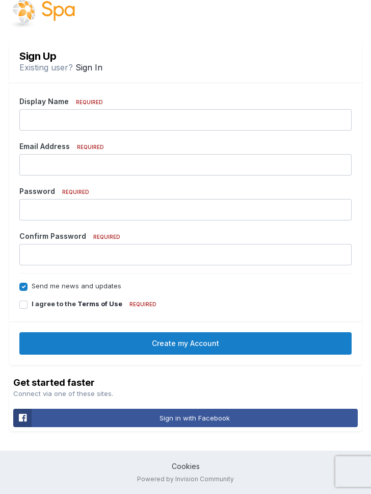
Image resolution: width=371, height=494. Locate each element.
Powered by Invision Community (185, 479)
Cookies (186, 466)
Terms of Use (99, 304)
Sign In (88, 67)
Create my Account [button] (185, 343)
